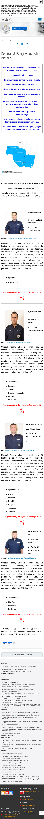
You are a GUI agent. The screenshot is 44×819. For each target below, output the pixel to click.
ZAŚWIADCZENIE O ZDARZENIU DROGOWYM (16, 687)
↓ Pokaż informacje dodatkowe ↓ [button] (22, 655)
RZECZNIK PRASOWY (9, 779)
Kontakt (3, 751)
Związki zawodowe (7, 669)
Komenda (3, 736)
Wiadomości (5, 666)
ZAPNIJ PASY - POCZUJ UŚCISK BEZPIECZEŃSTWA (18, 684)
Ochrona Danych (5, 738)
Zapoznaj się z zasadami (10, 814)
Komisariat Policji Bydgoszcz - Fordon (13, 769)
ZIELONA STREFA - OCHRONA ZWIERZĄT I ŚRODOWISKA (20, 727)
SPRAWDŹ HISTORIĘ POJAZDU (12, 698)
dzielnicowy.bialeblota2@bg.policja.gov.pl (20, 342)
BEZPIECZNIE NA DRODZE (10, 691)
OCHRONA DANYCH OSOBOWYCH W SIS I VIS (17, 748)
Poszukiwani (6, 676)
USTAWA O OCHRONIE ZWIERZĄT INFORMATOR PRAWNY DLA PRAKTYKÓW (22, 730)
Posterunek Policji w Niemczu (11, 758)
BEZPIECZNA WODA (8, 715)
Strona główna (5, 40)
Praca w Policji (32, 666)
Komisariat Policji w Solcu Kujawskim (13, 774)
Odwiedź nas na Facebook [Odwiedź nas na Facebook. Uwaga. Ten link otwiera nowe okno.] (11, 793)
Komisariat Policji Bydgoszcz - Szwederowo (15, 760)
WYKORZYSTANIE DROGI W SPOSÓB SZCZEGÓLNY (18, 689)
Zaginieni (14, 676)
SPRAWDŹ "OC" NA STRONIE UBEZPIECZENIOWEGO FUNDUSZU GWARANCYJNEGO (19, 701)
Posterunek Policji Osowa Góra (11, 765)
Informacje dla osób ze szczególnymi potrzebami (16, 671)
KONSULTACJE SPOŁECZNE (11, 733)
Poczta (4, 781)
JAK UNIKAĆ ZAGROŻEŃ (10, 725)
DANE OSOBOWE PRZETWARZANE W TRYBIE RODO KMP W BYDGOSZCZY (21, 741)
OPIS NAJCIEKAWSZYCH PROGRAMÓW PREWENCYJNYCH (21, 713)
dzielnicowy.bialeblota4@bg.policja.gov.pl (22, 558)
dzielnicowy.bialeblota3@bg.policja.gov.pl (19, 450)
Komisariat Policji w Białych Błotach (12, 776)
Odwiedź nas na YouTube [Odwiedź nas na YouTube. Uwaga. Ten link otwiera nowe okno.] (7, 793)
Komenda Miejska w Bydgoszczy (11, 753)
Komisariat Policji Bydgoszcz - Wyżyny (13, 767)
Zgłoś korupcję (22, 779)
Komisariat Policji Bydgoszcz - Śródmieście (15, 756)
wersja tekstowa (29, 813)
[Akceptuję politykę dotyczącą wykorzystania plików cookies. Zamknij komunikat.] (41, 2)
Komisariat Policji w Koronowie (11, 772)
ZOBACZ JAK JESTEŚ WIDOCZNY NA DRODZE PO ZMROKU (21, 693)
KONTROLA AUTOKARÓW (10, 682)
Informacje (4, 664)
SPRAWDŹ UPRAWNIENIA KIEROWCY (14, 696)
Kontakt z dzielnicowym (32, 776)
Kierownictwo (15, 666)
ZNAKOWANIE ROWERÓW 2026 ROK (28, 715)
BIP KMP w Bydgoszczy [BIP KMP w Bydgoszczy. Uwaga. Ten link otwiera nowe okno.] (32, 791)
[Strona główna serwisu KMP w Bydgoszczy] (3, 19)
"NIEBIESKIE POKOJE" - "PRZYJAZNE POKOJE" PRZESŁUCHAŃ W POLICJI (22, 721)
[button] (40, 20)
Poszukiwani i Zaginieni (7, 674)
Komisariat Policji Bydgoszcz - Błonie (13, 763)
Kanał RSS (3, 793)
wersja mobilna (28, 811)
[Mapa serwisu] (6, 19)
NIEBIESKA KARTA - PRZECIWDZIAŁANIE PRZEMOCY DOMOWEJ (19, 718)
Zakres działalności (20, 669)
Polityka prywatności (8, 816)
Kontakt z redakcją (27, 799)
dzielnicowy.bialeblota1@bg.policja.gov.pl (22, 238)
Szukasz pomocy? (33, 779)
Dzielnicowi (13, 40)
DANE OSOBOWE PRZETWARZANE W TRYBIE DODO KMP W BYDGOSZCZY (21, 745)
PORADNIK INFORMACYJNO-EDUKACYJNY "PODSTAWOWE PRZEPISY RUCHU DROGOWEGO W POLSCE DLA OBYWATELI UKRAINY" (22, 706)
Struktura (23, 666)
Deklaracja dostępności (15, 781)
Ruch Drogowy (5, 679)
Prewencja (4, 710)
